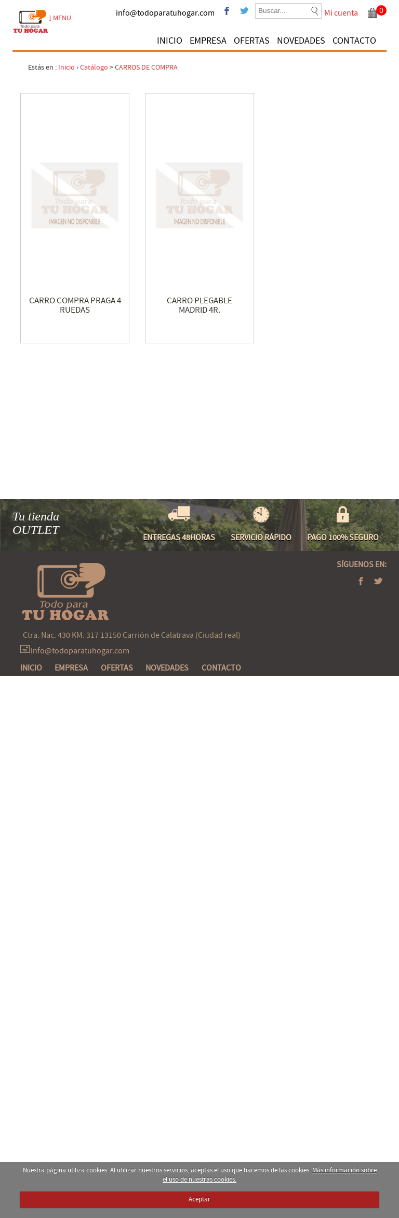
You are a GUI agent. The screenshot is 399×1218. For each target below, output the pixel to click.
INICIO (169, 41)
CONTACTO (354, 41)
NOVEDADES (301, 41)
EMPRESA (208, 41)
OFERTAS (252, 41)
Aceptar (199, 1199)
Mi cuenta (341, 13)
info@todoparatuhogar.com (165, 13)
